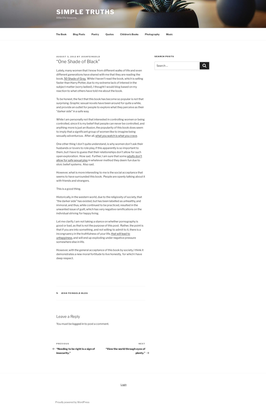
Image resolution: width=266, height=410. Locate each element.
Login (124, 384)
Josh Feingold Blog (74, 293)
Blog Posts (79, 34)
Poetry (95, 34)
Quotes (110, 34)
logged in (78, 323)
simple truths (85, 12)
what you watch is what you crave (116, 135)
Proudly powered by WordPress (72, 402)
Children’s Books (129, 34)
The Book (61, 34)
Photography (152, 34)
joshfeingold (90, 56)
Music (169, 34)
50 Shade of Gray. (75, 78)
